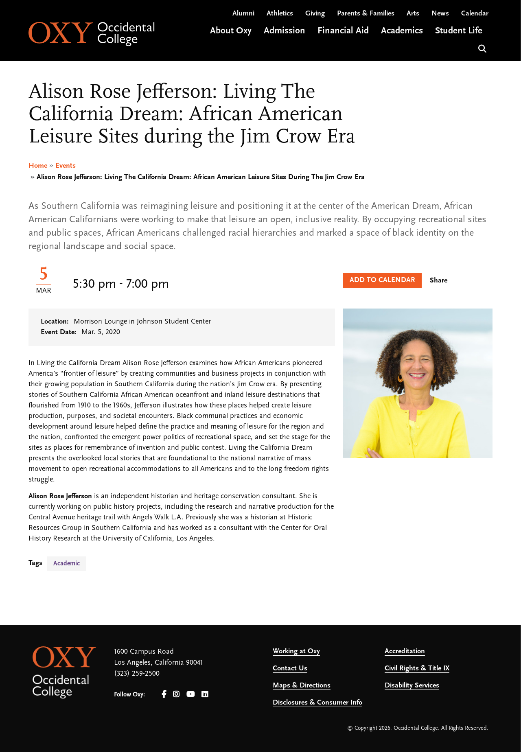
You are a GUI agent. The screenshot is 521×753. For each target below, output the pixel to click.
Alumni (243, 16)
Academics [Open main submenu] (402, 34)
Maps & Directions (302, 686)
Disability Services (412, 686)
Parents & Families (365, 16)
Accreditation (405, 652)
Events (65, 167)
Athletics (280, 16)
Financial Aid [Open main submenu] (343, 34)
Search (481, 51)
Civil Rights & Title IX (417, 669)
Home (37, 167)
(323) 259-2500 (137, 675)
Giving (315, 16)
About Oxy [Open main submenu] (231, 34)
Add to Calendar (382, 281)
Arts (413, 16)
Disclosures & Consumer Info (317, 703)
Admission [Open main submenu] (284, 34)
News (440, 16)
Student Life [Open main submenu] (458, 34)
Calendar (474, 16)
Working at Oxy (296, 652)
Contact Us (290, 669)
